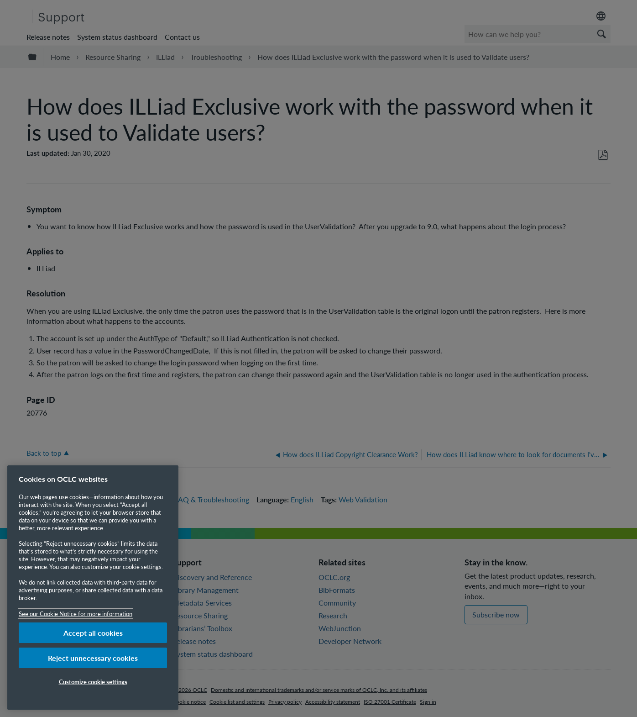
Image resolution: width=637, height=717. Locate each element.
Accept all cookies (93, 632)
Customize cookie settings (93, 681)
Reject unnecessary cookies (93, 658)
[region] (92, 587)
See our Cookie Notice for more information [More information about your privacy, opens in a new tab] (75, 613)
